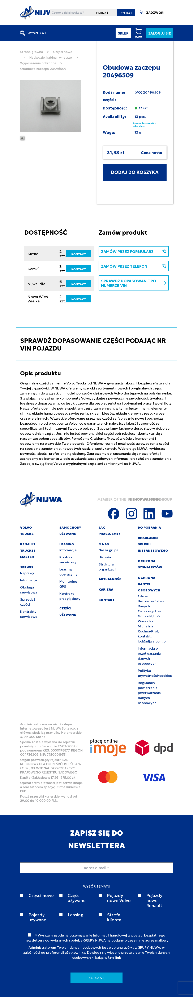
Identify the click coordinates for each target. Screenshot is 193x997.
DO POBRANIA (149, 527)
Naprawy (27, 573)
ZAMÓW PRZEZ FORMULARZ (133, 251)
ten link (114, 957)
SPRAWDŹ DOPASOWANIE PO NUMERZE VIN (133, 283)
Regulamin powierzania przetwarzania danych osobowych (149, 693)
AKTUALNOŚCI (111, 579)
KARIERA (106, 589)
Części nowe (62, 52)
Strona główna (31, 52)
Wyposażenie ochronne (38, 63)
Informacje (28, 580)
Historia (105, 557)
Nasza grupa (108, 550)
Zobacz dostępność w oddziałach (144, 124)
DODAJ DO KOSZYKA (135, 172)
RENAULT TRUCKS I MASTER (27, 550)
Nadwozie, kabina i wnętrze (50, 57)
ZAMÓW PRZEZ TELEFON (133, 266)
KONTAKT (78, 254)
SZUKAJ (126, 13)
